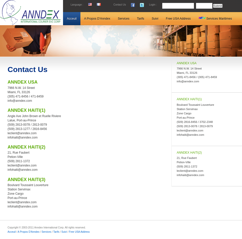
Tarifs (56, 231)
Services (46, 231)
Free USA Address (79, 231)
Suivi (64, 231)
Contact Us (119, 4)
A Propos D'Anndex (28, 231)
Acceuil (12, 231)
